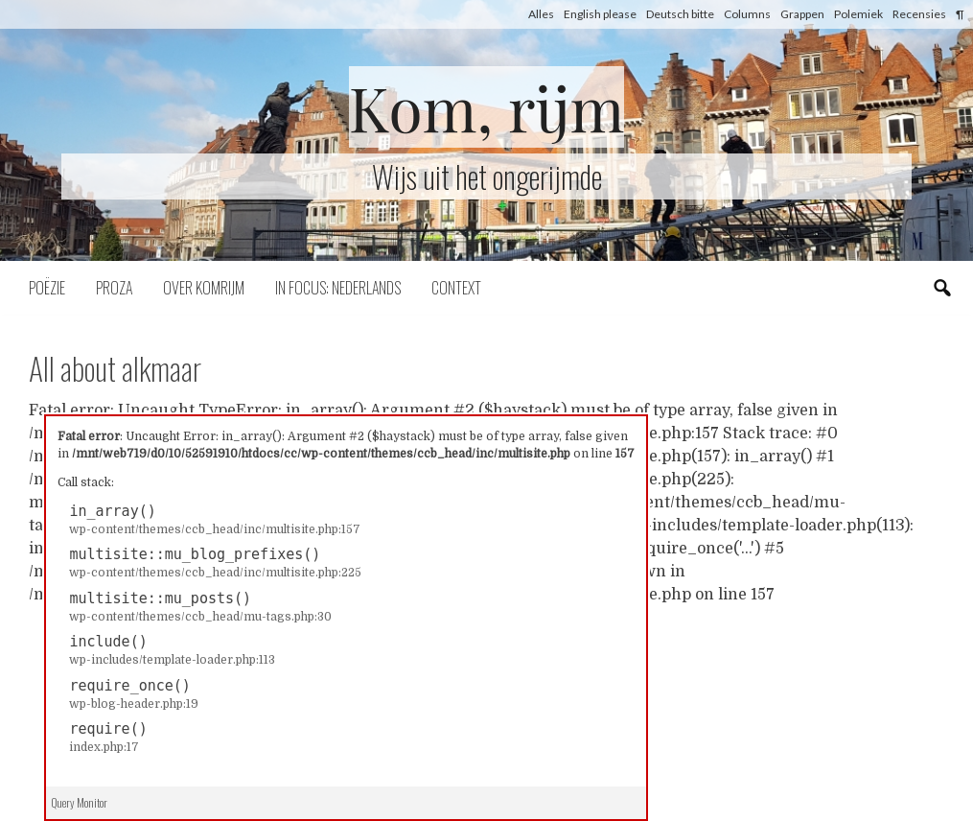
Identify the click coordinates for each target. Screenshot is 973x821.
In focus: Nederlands (338, 287)
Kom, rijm (487, 107)
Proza (114, 287)
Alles (541, 14)
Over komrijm (203, 287)
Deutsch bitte (680, 14)
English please (600, 14)
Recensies (919, 14)
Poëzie (47, 287)
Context (456, 287)
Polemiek (858, 14)
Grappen (802, 14)
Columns (747, 14)
